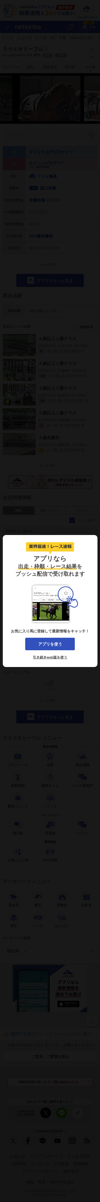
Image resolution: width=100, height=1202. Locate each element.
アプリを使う (50, 644)
